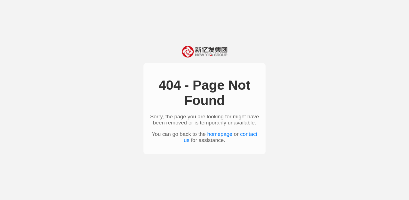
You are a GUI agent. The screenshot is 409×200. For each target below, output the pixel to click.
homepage (220, 134)
